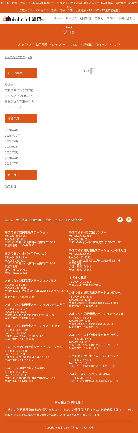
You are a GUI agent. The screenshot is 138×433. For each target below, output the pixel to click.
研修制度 (86, 18)
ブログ (110, 18)
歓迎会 (9, 84)
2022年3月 (12, 146)
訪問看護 (41, 44)
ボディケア (100, 44)
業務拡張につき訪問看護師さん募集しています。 (36, 90)
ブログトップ (26, 44)
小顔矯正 (86, 44)
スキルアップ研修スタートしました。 (29, 95)
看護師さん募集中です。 (20, 101)
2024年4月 (12, 130)
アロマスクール (58, 44)
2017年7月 (12, 163)
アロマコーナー (15, 107)
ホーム (58, 18)
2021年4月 (12, 158)
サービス (71, 18)
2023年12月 (12, 135)
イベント (115, 44)
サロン (74, 44)
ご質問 (99, 18)
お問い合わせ (126, 18)
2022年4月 (12, 141)
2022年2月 (12, 152)
